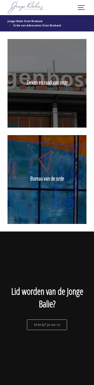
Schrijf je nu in (47, 324)
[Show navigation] (81, 7)
